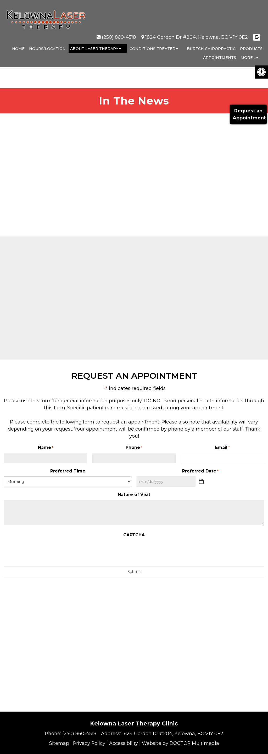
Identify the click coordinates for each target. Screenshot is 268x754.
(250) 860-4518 (119, 32)
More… (248, 52)
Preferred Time (67, 471)
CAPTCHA (134, 534)
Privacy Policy (88, 743)
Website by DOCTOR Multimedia (181, 743)
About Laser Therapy (94, 43)
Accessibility (123, 743)
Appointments (219, 52)
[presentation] (134, 550)
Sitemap (58, 743)
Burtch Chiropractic (211, 43)
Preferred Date (200, 471)
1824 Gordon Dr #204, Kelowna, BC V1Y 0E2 (196, 32)
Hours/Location (47, 43)
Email (222, 447)
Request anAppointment (248, 114)
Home (18, 43)
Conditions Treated (153, 43)
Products (251, 43)
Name (45, 447)
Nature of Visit (134, 494)
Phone (134, 447)
